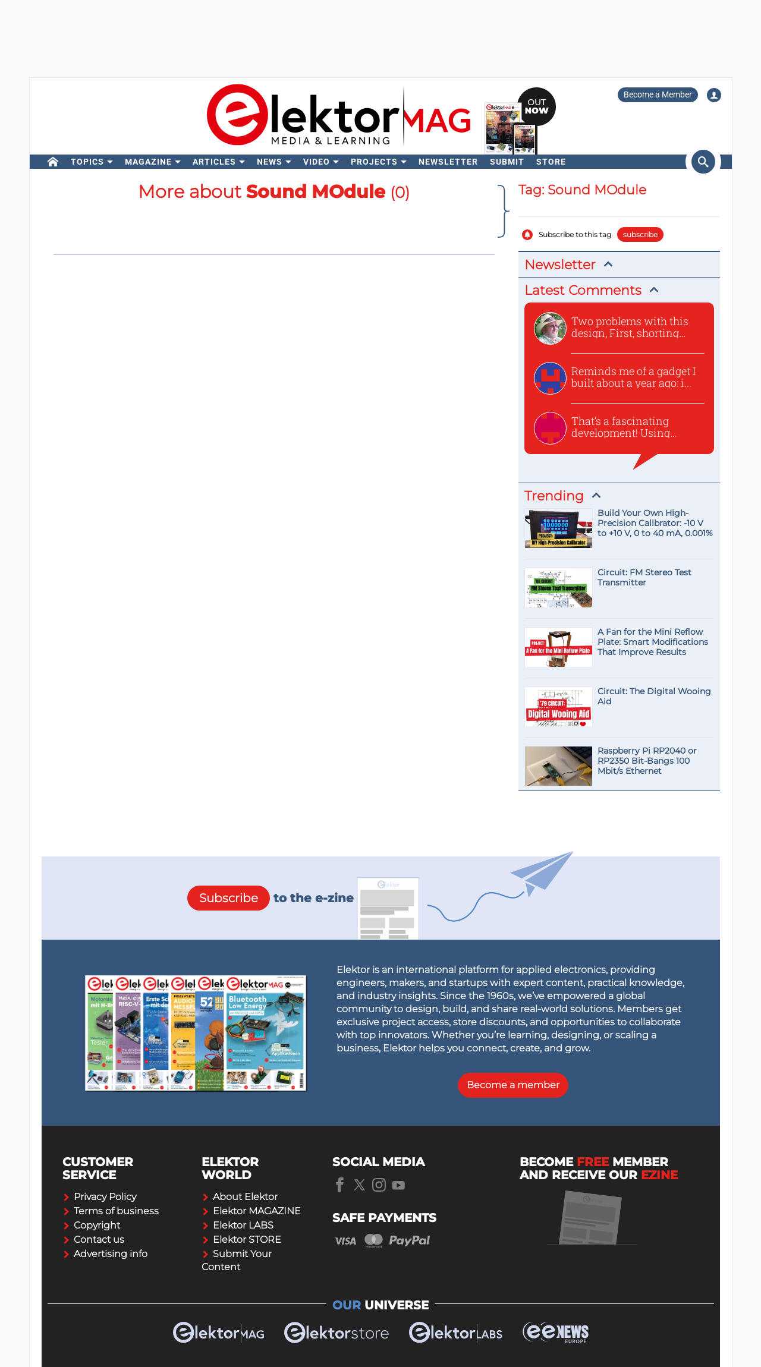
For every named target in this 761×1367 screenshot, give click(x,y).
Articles (214, 161)
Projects (374, 161)
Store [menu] (551, 161)
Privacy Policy (99, 1196)
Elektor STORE (241, 1239)
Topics (87, 161)
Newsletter (448, 161)
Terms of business (110, 1211)
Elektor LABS (237, 1225)
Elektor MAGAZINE (251, 1211)
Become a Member (658, 94)
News (269, 161)
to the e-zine (270, 898)
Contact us (93, 1239)
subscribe (640, 234)
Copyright (91, 1225)
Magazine (148, 161)
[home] (53, 161)
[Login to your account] (714, 95)
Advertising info (104, 1253)
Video (316, 161)
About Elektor (240, 1196)
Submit (507, 161)
